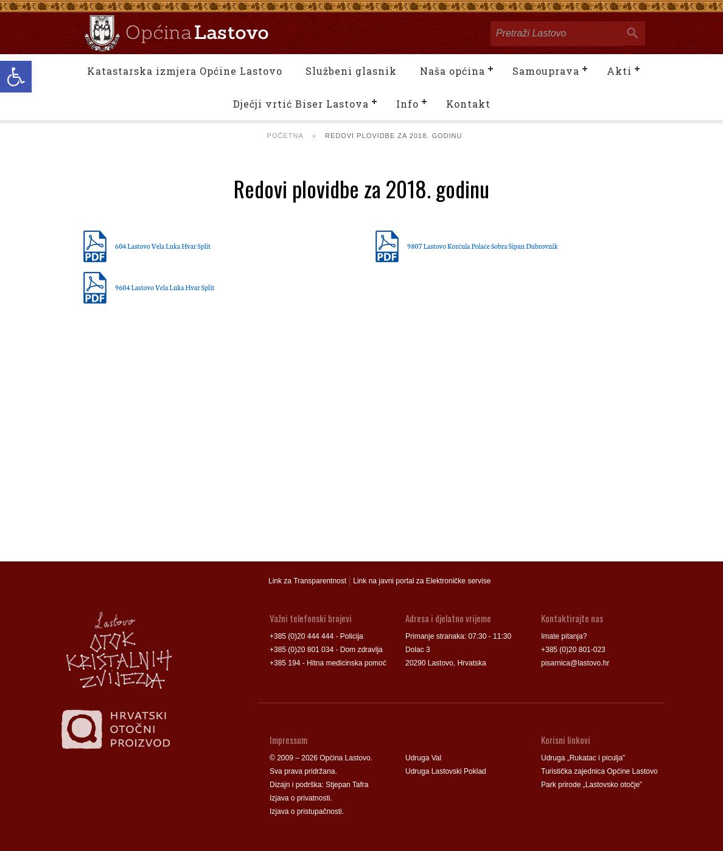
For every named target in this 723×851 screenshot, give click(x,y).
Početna (285, 135)
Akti (619, 70)
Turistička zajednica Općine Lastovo (599, 771)
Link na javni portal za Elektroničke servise (422, 581)
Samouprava (545, 70)
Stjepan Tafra (347, 784)
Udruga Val (423, 758)
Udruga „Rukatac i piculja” (583, 758)
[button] (16, 76)
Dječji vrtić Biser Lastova (301, 103)
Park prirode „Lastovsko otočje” (591, 784)
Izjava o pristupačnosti (306, 811)
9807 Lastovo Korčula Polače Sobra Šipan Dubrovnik (482, 246)
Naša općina (452, 70)
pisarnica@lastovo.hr (575, 663)
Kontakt (468, 103)
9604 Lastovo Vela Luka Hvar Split (165, 287)
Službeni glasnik (351, 70)
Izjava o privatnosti (300, 798)
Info (407, 103)
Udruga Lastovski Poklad (445, 771)
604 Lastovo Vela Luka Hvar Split (163, 246)
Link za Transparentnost (307, 581)
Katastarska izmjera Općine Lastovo (184, 70)
